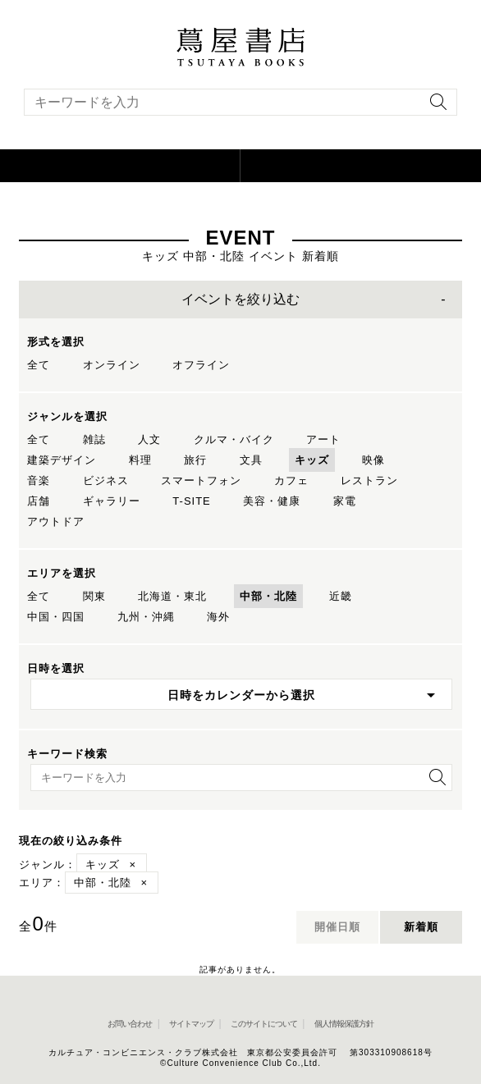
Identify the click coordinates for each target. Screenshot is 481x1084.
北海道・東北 (172, 596)
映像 (373, 460)
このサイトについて (264, 1023)
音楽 (38, 480)
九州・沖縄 (146, 617)
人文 (149, 439)
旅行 (195, 460)
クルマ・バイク (234, 439)
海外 (218, 617)
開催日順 (337, 927)
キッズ (312, 460)
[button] (120, 165)
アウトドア (56, 521)
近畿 (340, 596)
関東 (94, 596)
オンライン (111, 365)
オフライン (201, 365)
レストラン (369, 480)
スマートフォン (201, 480)
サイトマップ (191, 1023)
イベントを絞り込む (240, 299)
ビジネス (106, 480)
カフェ (291, 480)
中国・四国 (56, 617)
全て (38, 365)
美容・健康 (271, 501)
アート (323, 439)
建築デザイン (61, 460)
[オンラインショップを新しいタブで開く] (360, 165)
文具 (251, 460)
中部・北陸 (268, 596)
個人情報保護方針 (343, 1023)
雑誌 (94, 439)
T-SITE (191, 501)
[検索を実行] (434, 107)
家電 (344, 501)
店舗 (38, 501)
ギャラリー (111, 501)
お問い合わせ (130, 1023)
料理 (140, 460)
